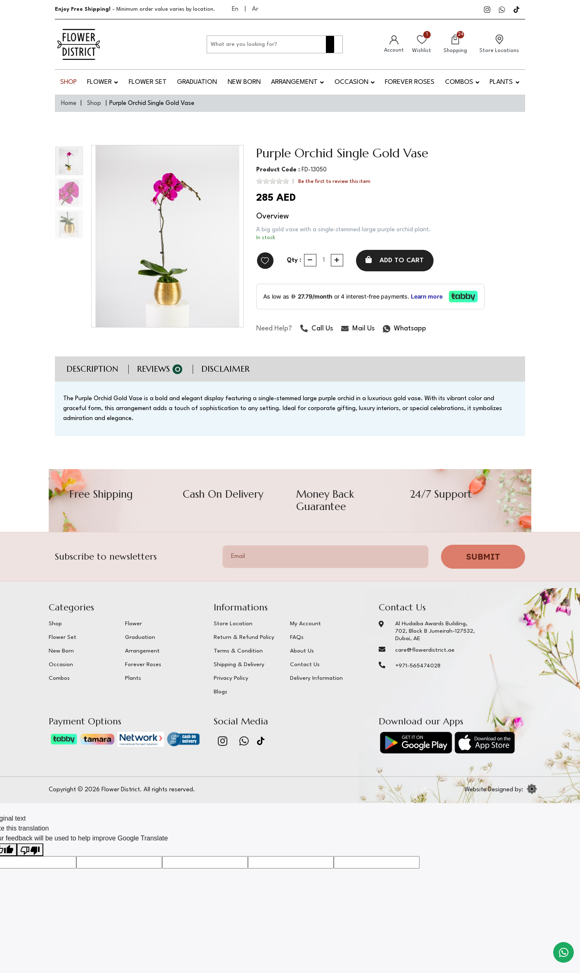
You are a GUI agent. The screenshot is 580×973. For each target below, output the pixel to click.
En (235, 9)
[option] (167, 236)
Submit (483, 556)
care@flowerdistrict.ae (425, 650)
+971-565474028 (418, 666)
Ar (255, 9)
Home (68, 103)
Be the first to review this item (334, 182)
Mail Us (358, 330)
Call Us (316, 330)
